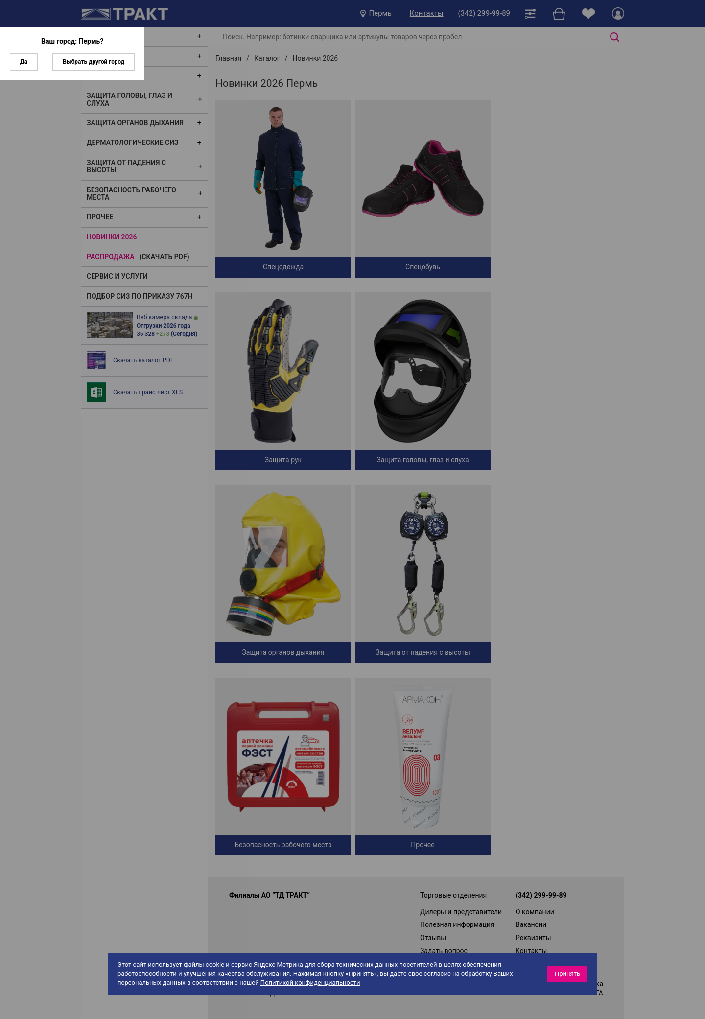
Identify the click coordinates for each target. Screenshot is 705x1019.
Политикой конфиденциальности (310, 982)
